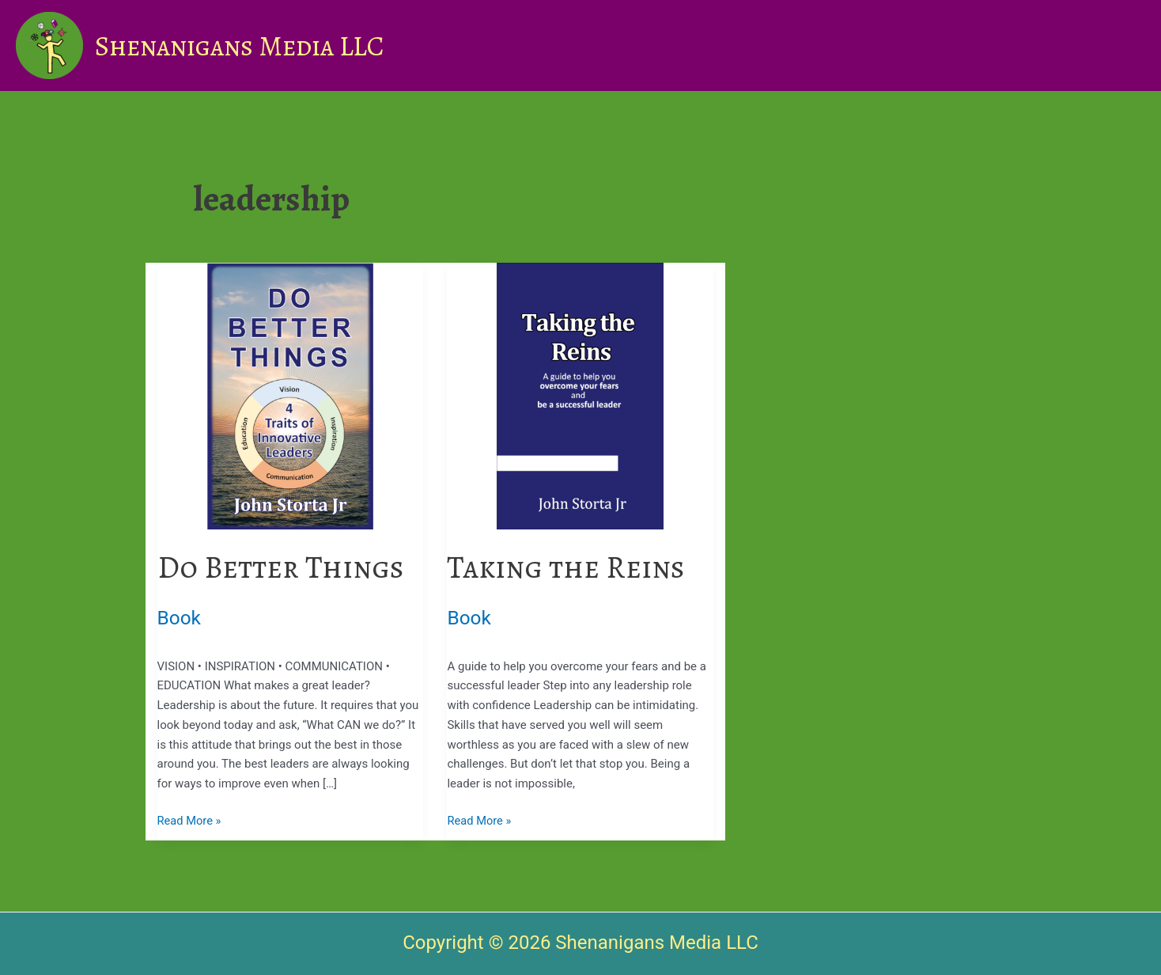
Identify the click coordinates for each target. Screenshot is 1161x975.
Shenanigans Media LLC (239, 46)
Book (179, 617)
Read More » (190, 821)
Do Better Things (284, 567)
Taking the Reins (569, 567)
